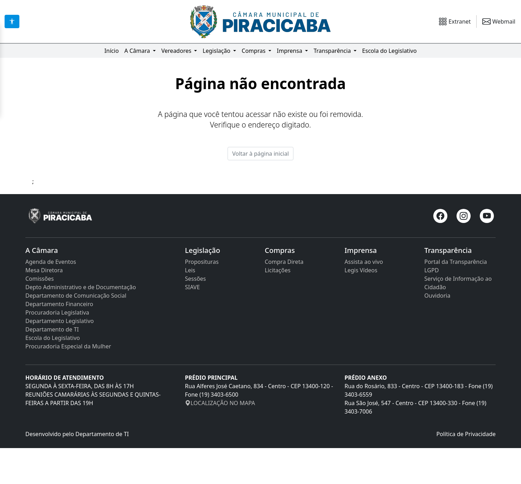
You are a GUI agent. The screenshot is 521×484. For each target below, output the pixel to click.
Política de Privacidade (466, 470)
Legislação (217, 51)
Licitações (278, 306)
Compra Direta (284, 298)
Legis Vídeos (361, 306)
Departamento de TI (52, 365)
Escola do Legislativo (389, 51)
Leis (190, 306)
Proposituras (202, 298)
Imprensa (290, 51)
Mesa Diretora (44, 306)
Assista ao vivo (364, 298)
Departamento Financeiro (59, 340)
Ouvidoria (437, 331)
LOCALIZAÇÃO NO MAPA (220, 439)
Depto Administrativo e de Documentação (80, 323)
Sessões (195, 314)
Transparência (333, 51)
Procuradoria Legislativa (57, 348)
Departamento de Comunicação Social (75, 331)
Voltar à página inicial (260, 189)
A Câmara (137, 51)
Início (111, 51)
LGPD (431, 306)
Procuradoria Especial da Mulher (68, 382)
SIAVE (192, 323)
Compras (254, 51)
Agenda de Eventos (50, 298)
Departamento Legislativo (59, 357)
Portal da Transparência (455, 298)
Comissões (39, 314)
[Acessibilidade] (12, 21)
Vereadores (177, 51)
